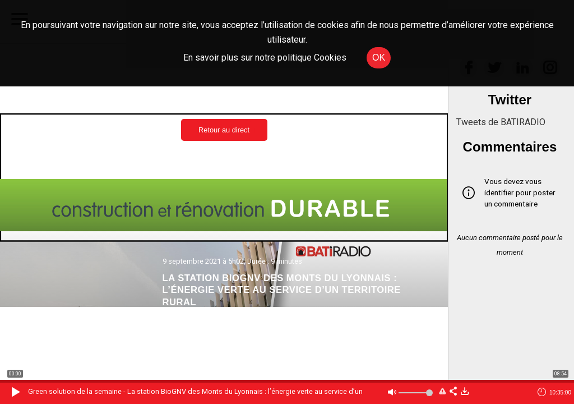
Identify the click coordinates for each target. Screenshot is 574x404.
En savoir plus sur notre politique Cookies (264, 57)
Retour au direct (223, 130)
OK (378, 57)
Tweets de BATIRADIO (500, 122)
